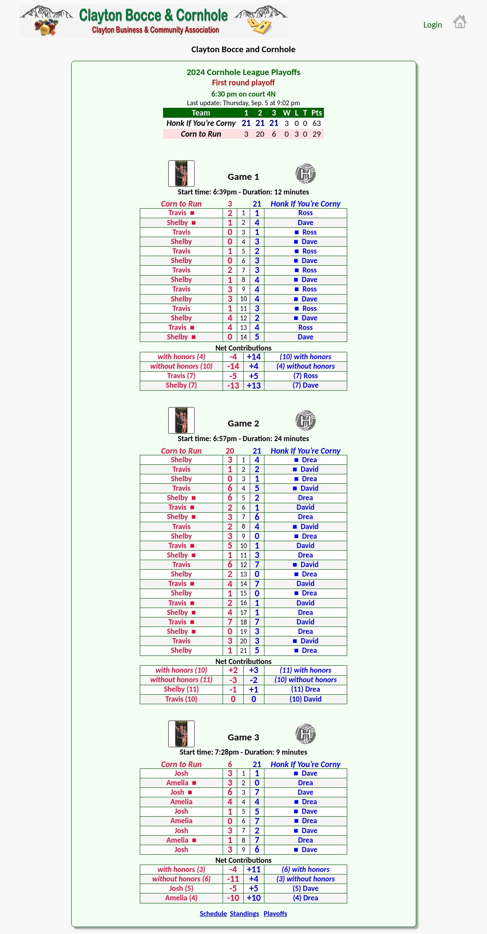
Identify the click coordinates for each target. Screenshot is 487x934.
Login (433, 24)
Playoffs (275, 913)
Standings (244, 913)
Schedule (213, 913)
